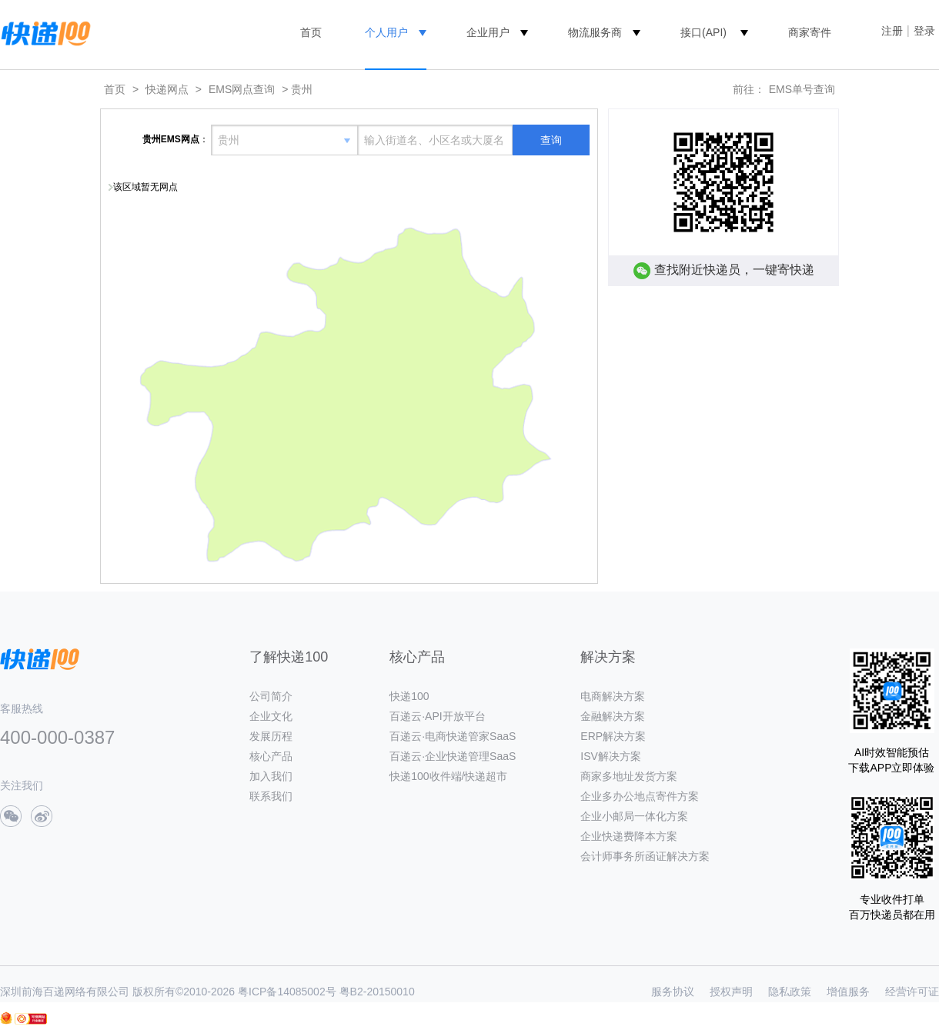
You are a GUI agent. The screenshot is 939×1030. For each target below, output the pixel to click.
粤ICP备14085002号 (287, 991)
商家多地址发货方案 (628, 776)
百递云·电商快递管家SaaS (452, 736)
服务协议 (672, 991)
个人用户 (386, 32)
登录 (924, 31)
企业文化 (270, 716)
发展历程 (270, 736)
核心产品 (270, 756)
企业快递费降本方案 (628, 836)
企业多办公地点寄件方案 (639, 796)
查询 (551, 140)
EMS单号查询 (802, 89)
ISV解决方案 (610, 756)
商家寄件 (809, 32)
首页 (311, 32)
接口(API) (703, 32)
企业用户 (488, 32)
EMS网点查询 (242, 89)
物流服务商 (595, 32)
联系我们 (270, 796)
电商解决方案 (612, 696)
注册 (892, 31)
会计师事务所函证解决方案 (645, 856)
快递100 (409, 696)
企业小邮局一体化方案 (634, 816)
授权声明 (731, 991)
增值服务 (848, 991)
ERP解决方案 (613, 736)
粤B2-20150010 (377, 991)
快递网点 (167, 89)
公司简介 (270, 696)
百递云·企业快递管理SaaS (452, 756)
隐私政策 (789, 991)
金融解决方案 (612, 716)
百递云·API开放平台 (437, 716)
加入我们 (270, 776)
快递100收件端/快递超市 (448, 776)
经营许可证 (912, 991)
